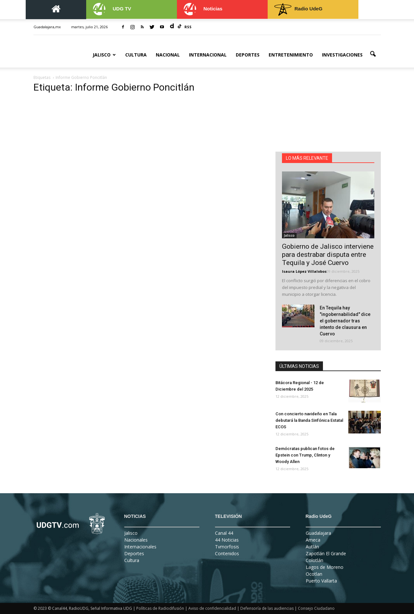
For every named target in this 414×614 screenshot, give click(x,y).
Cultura (136, 55)
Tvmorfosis (227, 547)
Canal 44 (224, 533)
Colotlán (314, 560)
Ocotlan (314, 574)
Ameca (313, 540)
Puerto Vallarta (321, 581)
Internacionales (140, 547)
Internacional (208, 55)
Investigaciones (342, 55)
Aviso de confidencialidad (212, 608)
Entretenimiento (291, 55)
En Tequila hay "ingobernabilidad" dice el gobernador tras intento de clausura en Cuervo (345, 320)
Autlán (312, 547)
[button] (373, 54)
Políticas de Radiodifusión (160, 608)
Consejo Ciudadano (316, 608)
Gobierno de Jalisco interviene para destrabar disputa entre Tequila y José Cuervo (328, 255)
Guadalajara (318, 533)
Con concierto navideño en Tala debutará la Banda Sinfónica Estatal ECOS (309, 420)
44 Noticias (227, 540)
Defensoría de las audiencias (267, 608)
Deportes (248, 55)
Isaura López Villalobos (304, 271)
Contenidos (227, 553)
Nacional (168, 55)
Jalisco (104, 55)
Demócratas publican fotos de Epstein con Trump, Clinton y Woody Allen (305, 455)
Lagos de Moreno (324, 567)
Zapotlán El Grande (326, 553)
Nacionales (136, 540)
